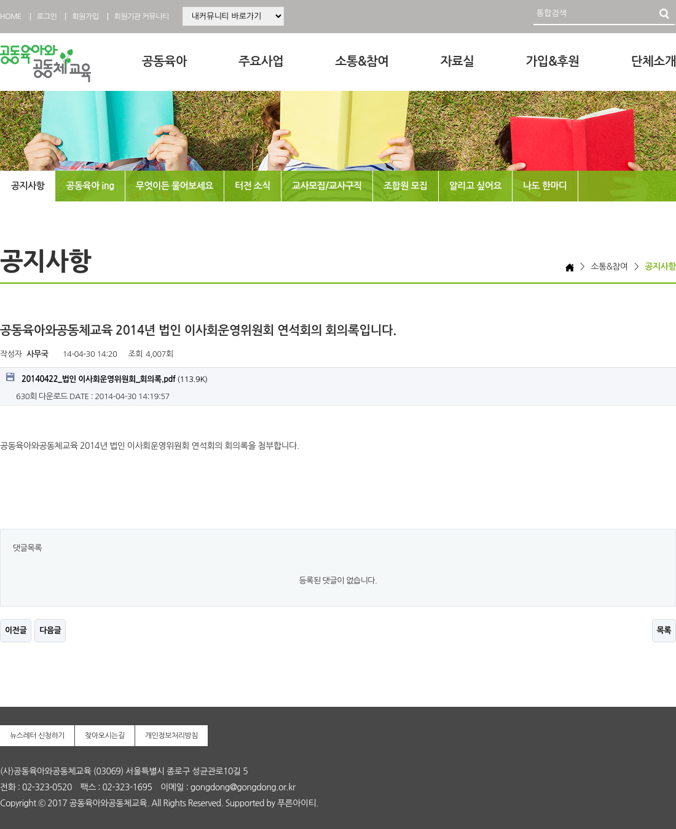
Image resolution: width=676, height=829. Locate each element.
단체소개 (653, 61)
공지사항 (27, 185)
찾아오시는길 (105, 735)
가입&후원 (553, 61)
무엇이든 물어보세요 (174, 185)
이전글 (15, 630)
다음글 (50, 630)
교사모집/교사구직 (327, 185)
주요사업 (260, 61)
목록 (664, 630)
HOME (11, 16)
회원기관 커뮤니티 (141, 16)
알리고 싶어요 (475, 185)
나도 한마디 (545, 185)
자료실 (457, 61)
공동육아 (164, 61)
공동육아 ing (90, 185)
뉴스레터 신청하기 (37, 735)
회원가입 (85, 16)
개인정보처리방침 (171, 735)
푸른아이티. (297, 803)
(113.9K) (106, 378)
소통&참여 (361, 61)
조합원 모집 (405, 185)
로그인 (47, 16)
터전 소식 (252, 185)
